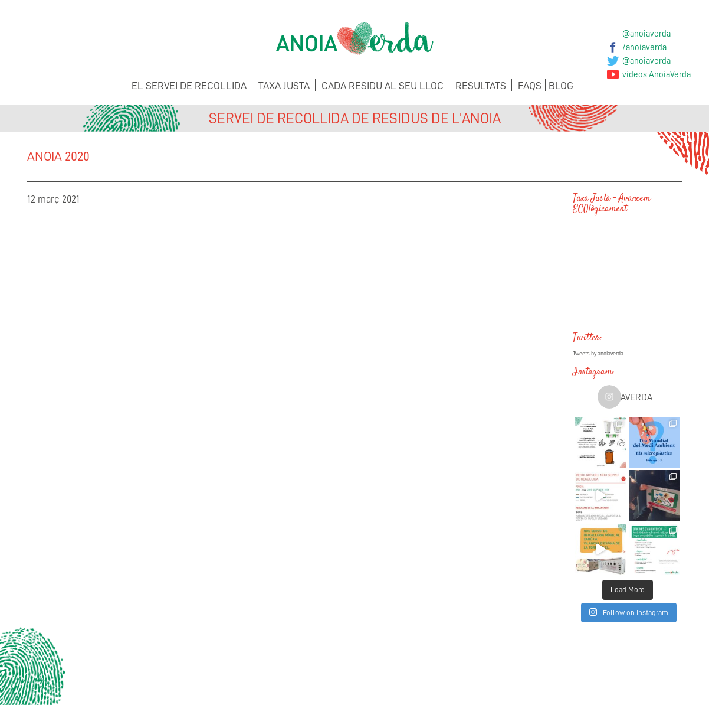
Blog (561, 85)
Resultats (480, 85)
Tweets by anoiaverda (598, 354)
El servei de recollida (189, 85)
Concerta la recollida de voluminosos (103, 681)
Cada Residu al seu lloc (382, 85)
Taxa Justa (284, 85)
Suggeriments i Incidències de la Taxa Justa (438, 681)
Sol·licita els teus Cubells (607, 674)
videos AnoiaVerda (656, 74)
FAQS (529, 85)
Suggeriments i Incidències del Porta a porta (270, 681)
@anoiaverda (646, 33)
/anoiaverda (644, 47)
